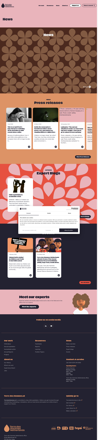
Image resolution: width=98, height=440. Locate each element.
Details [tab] (49, 213)
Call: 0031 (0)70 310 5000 (73, 362)
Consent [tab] (28, 213)
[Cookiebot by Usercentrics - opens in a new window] (72, 209)
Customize (49, 230)
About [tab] (69, 213)
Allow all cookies (68, 230)
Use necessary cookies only (29, 230)
